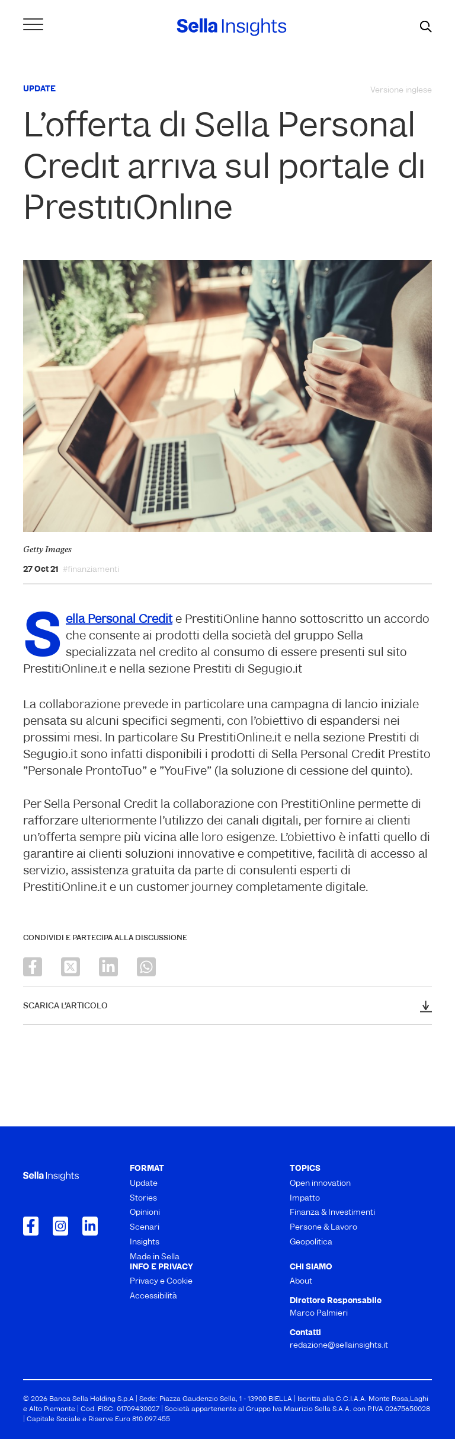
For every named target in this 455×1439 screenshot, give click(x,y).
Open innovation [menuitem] (320, 1183)
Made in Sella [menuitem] (155, 1257)
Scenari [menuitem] (144, 1227)
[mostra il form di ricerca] (426, 27)
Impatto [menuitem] (305, 1198)
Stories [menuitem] (143, 1198)
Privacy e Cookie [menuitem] (161, 1281)
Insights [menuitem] (144, 1242)
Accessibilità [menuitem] (153, 1296)
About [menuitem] (301, 1281)
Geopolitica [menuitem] (311, 1242)
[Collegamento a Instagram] (60, 1226)
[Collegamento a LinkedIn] (90, 1226)
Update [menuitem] (144, 1183)
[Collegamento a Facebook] (31, 1226)
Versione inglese (401, 90)
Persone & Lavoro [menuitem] (323, 1227)
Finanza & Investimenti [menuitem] (332, 1212)
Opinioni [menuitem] (145, 1212)
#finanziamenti (91, 570)
